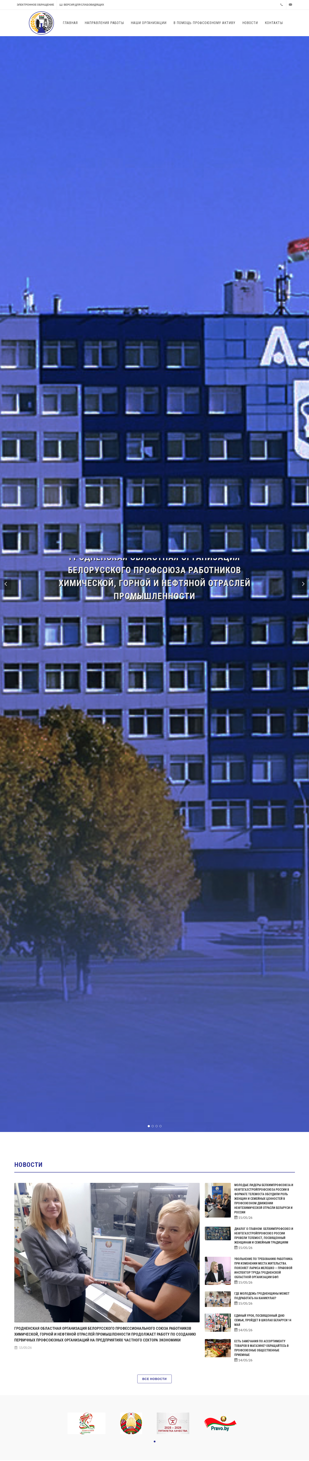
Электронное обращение (35, 4)
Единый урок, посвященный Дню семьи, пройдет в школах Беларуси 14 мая (262, 1320)
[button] (5, 584)
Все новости (154, 1379)
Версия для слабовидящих (82, 5)
